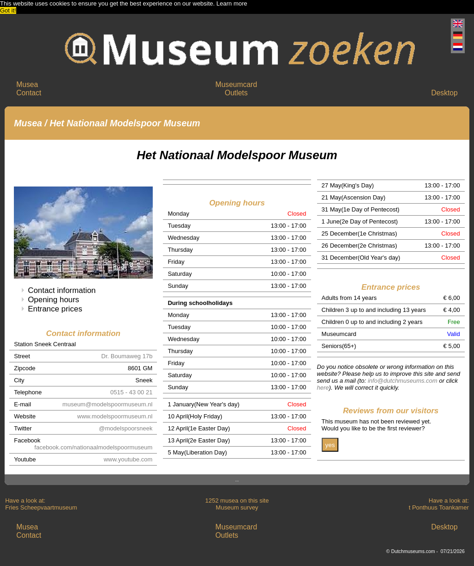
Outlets (236, 93)
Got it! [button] (8, 10)
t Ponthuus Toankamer (439, 507)
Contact (28, 93)
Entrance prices (55, 309)
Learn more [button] (232, 3)
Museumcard (236, 84)
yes (330, 445)
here (323, 387)
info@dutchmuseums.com (402, 380)
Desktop (444, 93)
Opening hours (53, 299)
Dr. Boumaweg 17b (127, 356)
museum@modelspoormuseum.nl (107, 404)
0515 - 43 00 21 (131, 392)
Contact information (61, 290)
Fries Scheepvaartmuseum (41, 507)
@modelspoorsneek (126, 428)
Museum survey (237, 507)
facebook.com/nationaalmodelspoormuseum (93, 447)
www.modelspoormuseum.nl (115, 416)
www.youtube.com (128, 459)
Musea (27, 84)
